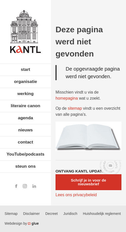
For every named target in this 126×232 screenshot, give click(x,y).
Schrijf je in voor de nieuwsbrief (88, 182)
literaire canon (25, 105)
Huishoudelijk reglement (102, 214)
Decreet (51, 214)
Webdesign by (22, 223)
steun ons (25, 166)
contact (25, 142)
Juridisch (70, 214)
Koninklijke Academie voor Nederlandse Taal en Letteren (25, 31)
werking (25, 93)
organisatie (25, 81)
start (25, 69)
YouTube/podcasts (26, 154)
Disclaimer (31, 214)
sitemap (75, 108)
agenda (25, 117)
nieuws (25, 130)
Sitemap (11, 214)
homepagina (67, 98)
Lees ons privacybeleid (76, 195)
